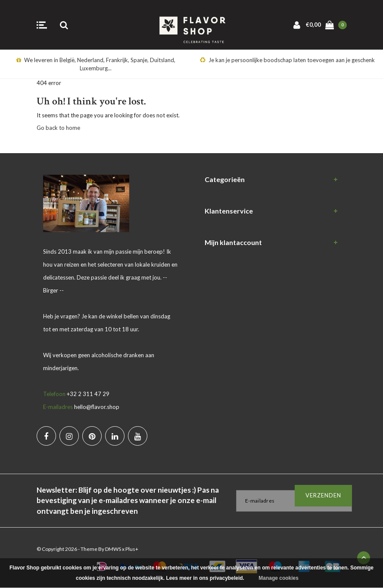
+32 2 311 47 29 (88, 393)
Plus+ (131, 549)
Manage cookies (278, 578)
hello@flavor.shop (96, 406)
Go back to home (58, 127)
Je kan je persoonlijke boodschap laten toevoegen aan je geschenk (287, 60)
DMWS (113, 549)
